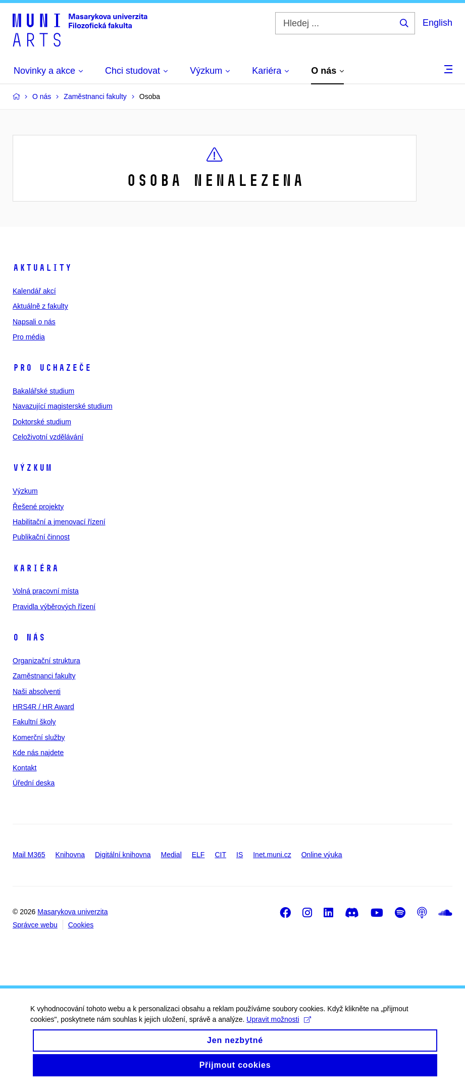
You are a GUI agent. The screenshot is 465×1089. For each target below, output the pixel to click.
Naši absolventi (37, 691)
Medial (171, 855)
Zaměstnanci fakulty (44, 676)
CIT (220, 855)
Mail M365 (29, 855)
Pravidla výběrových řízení (54, 607)
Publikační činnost (41, 537)
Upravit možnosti (278, 1028)
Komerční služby (39, 737)
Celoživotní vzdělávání (48, 437)
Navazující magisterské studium (63, 406)
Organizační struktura (46, 661)
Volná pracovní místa (46, 591)
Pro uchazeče (52, 367)
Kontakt (24, 768)
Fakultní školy (34, 722)
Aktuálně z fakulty (40, 306)
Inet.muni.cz (272, 855)
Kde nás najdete (38, 753)
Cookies (81, 925)
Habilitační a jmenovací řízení (59, 522)
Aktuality (42, 267)
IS (239, 855)
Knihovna (70, 855)
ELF (198, 855)
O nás (29, 637)
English (437, 23)
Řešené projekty (38, 507)
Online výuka (321, 855)
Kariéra (36, 568)
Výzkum (32, 467)
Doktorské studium (42, 422)
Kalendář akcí (34, 291)
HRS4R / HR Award (43, 707)
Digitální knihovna (123, 855)
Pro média (29, 337)
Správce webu (35, 925)
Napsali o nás (34, 322)
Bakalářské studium (43, 391)
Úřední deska (34, 783)
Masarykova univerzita (72, 912)
